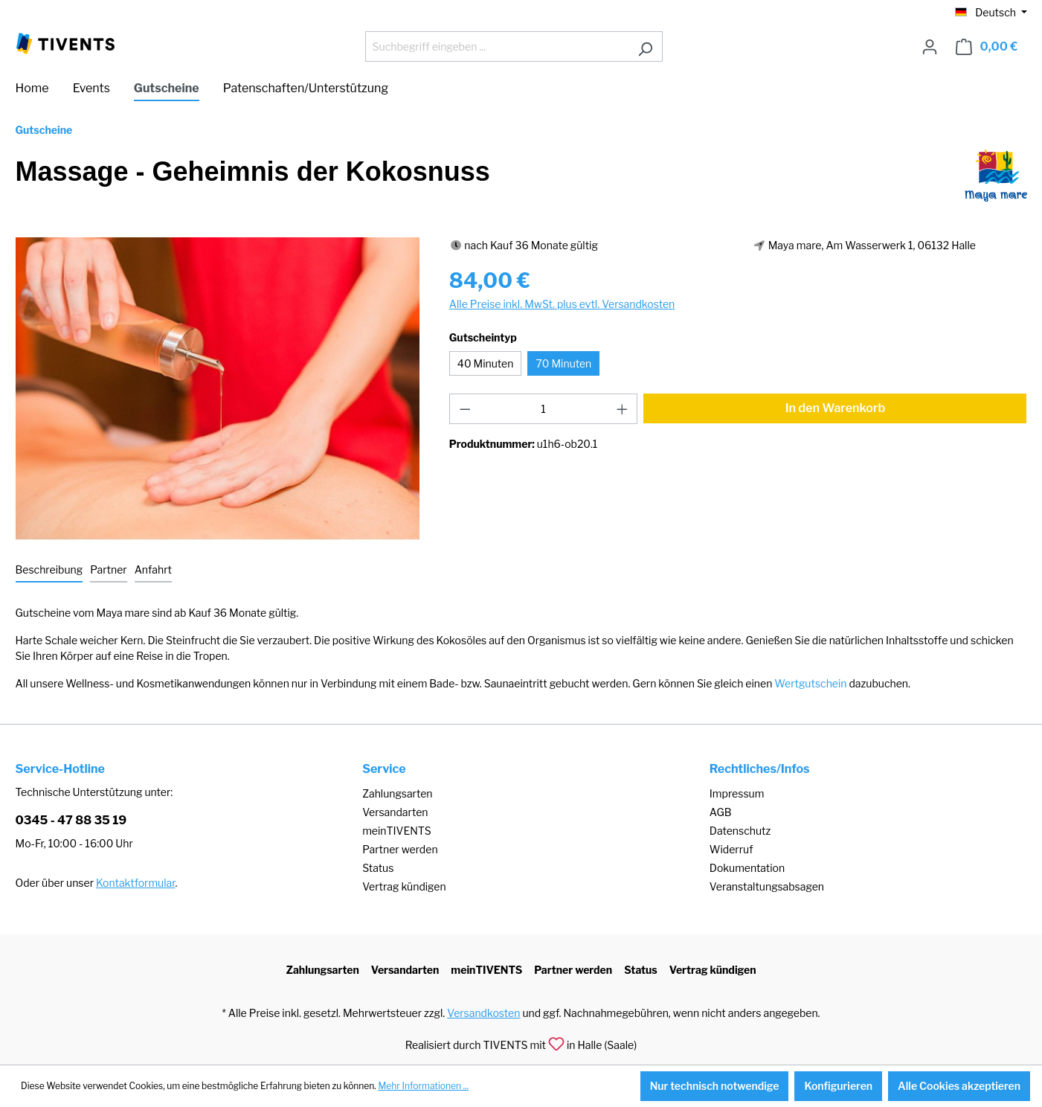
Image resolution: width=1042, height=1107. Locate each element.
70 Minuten (563, 363)
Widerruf (731, 849)
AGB (721, 812)
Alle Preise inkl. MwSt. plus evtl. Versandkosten (562, 304)
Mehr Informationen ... (423, 1085)
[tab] (49, 570)
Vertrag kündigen (404, 886)
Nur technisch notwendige (714, 1085)
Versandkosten (483, 1013)
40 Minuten (485, 363)
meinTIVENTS (396, 830)
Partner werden (399, 849)
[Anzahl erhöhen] (622, 409)
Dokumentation (747, 867)
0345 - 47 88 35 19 (71, 820)
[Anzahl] (543, 409)
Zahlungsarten (397, 793)
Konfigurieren (838, 1085)
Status (377, 867)
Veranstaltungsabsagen (767, 886)
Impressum (737, 793)
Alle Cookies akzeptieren (959, 1085)
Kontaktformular (135, 882)
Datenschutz (740, 830)
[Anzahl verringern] (464, 409)
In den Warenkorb (835, 408)
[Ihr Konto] (930, 47)
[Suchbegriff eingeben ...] (496, 46)
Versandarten (395, 812)
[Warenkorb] (987, 47)
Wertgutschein (810, 683)
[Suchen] (645, 46)
